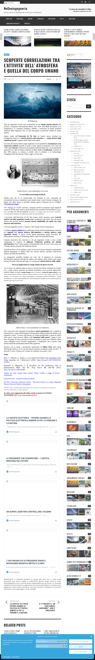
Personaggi (77, 148)
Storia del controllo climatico (82, 136)
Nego (81, 647)
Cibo (75, 153)
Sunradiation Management (82, 174)
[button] (91, 636)
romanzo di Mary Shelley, (34, 150)
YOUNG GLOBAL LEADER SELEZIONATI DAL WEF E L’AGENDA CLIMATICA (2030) (17, 30)
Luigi (10, 148)
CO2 (75, 178)
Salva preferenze (80, 652)
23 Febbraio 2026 (8, 34)
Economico (77, 160)
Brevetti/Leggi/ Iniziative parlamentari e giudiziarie (78, 279)
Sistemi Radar (78, 167)
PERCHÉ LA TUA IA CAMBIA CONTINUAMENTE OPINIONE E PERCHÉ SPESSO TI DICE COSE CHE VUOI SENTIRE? (76, 32)
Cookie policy (7, 657)
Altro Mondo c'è (75, 199)
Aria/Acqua (77, 156)
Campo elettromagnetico (77, 197)
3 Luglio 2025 (10, 79)
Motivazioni (73, 151)
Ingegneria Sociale (75, 124)
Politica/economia (79, 190)
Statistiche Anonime (81, 641)
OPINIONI (73, 122)
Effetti (72, 185)
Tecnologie (73, 165)
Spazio (76, 183)
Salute (6, 55)
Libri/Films (73, 195)
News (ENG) (73, 129)
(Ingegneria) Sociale (80, 163)
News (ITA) (73, 127)
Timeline (72, 133)
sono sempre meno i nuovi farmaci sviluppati (43, 200)
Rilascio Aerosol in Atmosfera (75, 309)
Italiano (9, 3)
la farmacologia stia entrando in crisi (35, 198)
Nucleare (76, 180)
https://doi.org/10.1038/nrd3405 (14, 370)
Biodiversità (77, 188)
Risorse (76, 158)
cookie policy (15, 657)
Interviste (73, 131)
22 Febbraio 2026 (68, 38)
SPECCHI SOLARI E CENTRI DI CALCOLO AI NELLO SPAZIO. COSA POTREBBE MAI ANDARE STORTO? (47, 31)
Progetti (76, 146)
